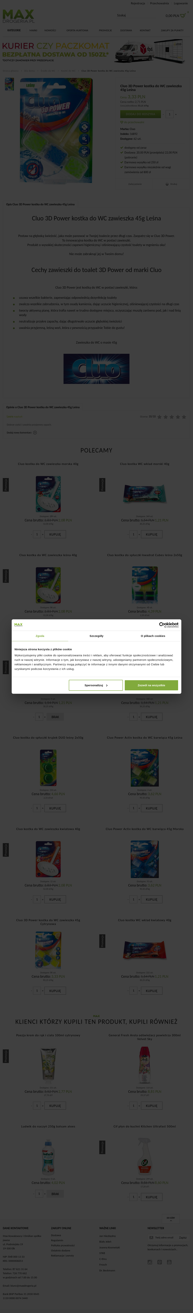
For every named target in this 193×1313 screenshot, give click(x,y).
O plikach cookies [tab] (153, 635)
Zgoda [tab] (40, 635)
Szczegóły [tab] (96, 635)
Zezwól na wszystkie (151, 685)
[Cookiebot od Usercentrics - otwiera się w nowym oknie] (162, 625)
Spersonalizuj (96, 685)
